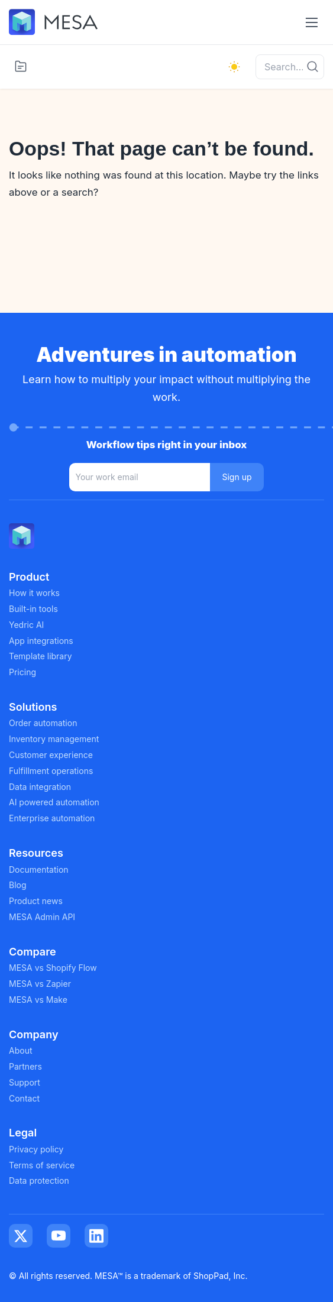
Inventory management (54, 739)
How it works (34, 593)
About (20, 1050)
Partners (25, 1066)
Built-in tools (33, 609)
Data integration (40, 787)
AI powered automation (54, 802)
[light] (234, 67)
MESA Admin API (42, 917)
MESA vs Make (38, 1000)
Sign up (236, 477)
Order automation (43, 723)
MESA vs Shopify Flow (53, 968)
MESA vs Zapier (40, 984)
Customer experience (51, 755)
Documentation (39, 869)
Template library (40, 656)
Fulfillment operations (51, 771)
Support (24, 1082)
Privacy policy (36, 1149)
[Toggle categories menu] (21, 66)
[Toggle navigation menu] (311, 22)
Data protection (39, 1180)
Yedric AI (26, 625)
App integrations (41, 641)
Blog (18, 885)
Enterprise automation (52, 818)
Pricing (22, 672)
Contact (24, 1098)
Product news (36, 901)
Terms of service (42, 1165)
